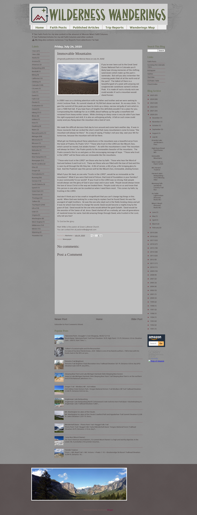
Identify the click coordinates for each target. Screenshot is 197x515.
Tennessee (36, 195)
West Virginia (37, 222)
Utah (34, 212)
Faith (34, 99)
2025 (152, 95)
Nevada (34, 153)
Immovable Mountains (157, 157)
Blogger (110, 510)
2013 (152, 256)
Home (39, 27)
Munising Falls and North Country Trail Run (157, 186)
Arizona (35, 61)
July (153, 137)
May (154, 216)
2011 (152, 263)
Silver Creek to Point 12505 (157, 163)
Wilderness (36, 225)
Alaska (34, 58)
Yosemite (35, 236)
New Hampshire (38, 157)
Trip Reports (114, 27)
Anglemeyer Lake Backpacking (76, 399)
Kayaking (35, 126)
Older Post (136, 319)
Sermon (35, 181)
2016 (152, 244)
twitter (150, 74)
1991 (152, 329)
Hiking (34, 112)
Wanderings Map (142, 27)
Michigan (35, 136)
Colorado (35, 85)
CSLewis (35, 88)
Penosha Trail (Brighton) (74, 361)
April (154, 220)
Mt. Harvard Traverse (156, 169)
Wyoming (35, 232)
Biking (34, 75)
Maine (34, 130)
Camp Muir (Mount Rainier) (75, 437)
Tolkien (34, 201)
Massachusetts (38, 133)
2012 (152, 260)
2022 (152, 107)
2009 (152, 271)
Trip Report (36, 205)
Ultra (34, 208)
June (154, 212)
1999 (152, 302)
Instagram (151, 70)
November (156, 122)
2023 (152, 103)
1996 (152, 313)
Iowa (34, 123)
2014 (152, 252)
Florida (34, 102)
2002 (152, 290)
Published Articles (86, 27)
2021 (152, 111)
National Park (37, 147)
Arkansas (35, 65)
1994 (152, 317)
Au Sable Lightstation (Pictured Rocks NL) (157, 196)
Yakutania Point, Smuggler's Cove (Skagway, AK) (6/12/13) (87, 336)
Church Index (152, 84)
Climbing (35, 82)
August (155, 133)
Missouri (35, 143)
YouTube (150, 77)
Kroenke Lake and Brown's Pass (157, 142)
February (155, 228)
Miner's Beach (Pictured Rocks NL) (157, 205)
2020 (152, 114)
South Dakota (37, 184)
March (154, 224)
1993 (152, 321)
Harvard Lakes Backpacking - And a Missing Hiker (158, 176)
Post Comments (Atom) (74, 324)
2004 (152, 286)
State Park (36, 191)
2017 (152, 240)
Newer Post (61, 319)
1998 (152, 306)
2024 (152, 99)
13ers (34, 51)
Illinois (34, 116)
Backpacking (36, 68)
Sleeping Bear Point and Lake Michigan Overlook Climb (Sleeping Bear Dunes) (94, 374)
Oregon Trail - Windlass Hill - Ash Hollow (80, 387)
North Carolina (37, 164)
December (156, 118)
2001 (152, 294)
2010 (152, 267)
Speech (34, 188)
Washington (36, 218)
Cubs (34, 92)
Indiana (34, 119)
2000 (152, 298)
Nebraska (35, 150)
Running (35, 177)
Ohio (33, 167)
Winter (34, 229)
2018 (152, 236)
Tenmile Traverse (71, 450)
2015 (152, 248)
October (155, 125)
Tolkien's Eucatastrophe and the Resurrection (82, 348)
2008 (152, 275)
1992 (152, 325)
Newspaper (67, 239)
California (35, 78)
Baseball (35, 71)
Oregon (35, 171)
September (156, 129)
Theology (35, 198)
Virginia (35, 215)
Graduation (36, 106)
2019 (152, 232)
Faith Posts (58, 27)
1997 (152, 310)
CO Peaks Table (153, 81)
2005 (152, 283)
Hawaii (34, 109)
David (34, 95)
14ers (34, 54)
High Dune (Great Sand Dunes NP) (158, 150)
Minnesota (36, 140)
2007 (152, 279)
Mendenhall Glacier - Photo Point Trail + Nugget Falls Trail (86, 425)
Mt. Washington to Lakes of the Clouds (80, 412)
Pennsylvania (37, 174)
